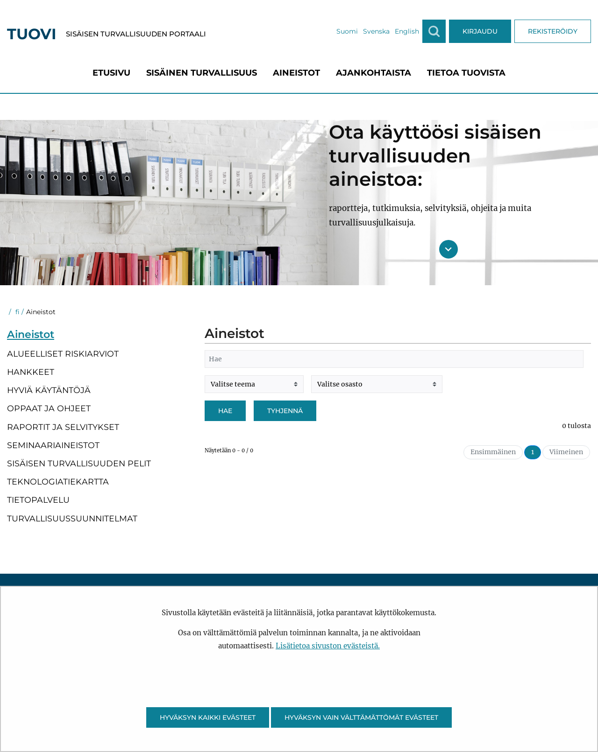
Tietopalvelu (38, 500)
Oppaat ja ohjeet (49, 408)
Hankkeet (30, 372)
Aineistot (30, 334)
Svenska (376, 31)
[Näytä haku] (434, 31)
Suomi (347, 31)
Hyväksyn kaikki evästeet (208, 717)
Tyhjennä (285, 411)
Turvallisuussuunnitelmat (72, 518)
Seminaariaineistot (53, 445)
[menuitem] (111, 73)
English (407, 31)
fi (17, 312)
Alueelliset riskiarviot (63, 353)
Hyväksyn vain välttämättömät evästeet (361, 717)
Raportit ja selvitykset (63, 427)
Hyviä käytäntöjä (49, 390)
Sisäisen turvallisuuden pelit (79, 463)
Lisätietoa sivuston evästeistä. (328, 645)
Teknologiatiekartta (58, 481)
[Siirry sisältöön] (448, 249)
